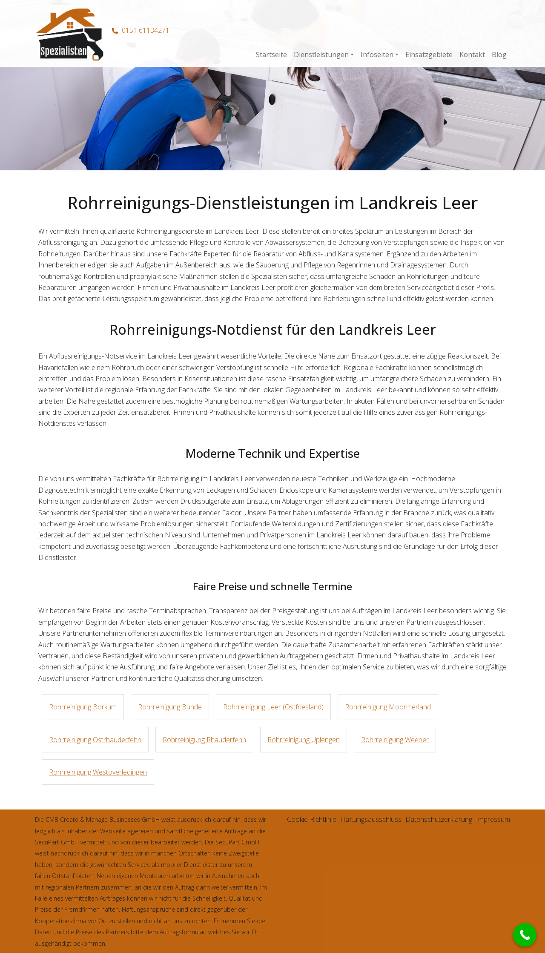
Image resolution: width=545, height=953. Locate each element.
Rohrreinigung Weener (395, 739)
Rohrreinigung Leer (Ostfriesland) (273, 707)
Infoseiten (377, 54)
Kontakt (472, 54)
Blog (499, 54)
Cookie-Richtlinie (311, 819)
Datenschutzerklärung (438, 819)
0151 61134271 (145, 30)
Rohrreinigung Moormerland (388, 707)
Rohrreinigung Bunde (170, 707)
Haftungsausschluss (371, 819)
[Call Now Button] (524, 935)
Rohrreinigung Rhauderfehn (204, 739)
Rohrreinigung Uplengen (303, 739)
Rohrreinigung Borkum (83, 707)
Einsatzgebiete (429, 54)
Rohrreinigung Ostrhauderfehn (95, 739)
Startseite (271, 54)
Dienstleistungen (321, 54)
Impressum (493, 819)
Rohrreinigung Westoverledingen (98, 772)
